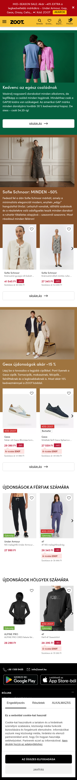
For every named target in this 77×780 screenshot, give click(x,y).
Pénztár (69, 21)
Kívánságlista (50, 22)
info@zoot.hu (39, 669)
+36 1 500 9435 (15, 669)
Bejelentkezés (60, 22)
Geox (7, 436)
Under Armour (12, 541)
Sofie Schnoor (11, 272)
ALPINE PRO (11, 634)
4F (43, 541)
